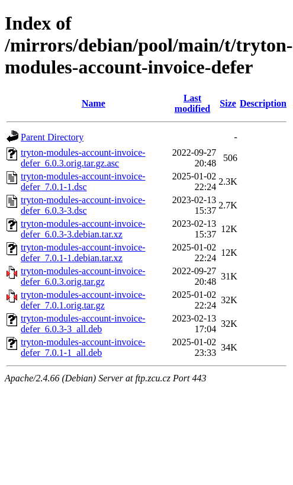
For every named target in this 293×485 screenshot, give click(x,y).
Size (228, 103)
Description (263, 103)
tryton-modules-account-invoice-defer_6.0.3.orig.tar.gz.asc (83, 157)
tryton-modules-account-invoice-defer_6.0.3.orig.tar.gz (83, 276)
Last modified (192, 103)
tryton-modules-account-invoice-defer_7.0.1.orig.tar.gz (83, 300)
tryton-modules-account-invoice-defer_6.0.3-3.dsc (83, 205)
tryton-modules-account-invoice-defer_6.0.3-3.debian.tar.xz (83, 229)
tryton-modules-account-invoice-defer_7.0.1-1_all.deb (83, 347)
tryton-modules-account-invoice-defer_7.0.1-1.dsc (83, 181)
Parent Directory (52, 137)
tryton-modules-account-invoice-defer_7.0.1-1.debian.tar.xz (83, 252)
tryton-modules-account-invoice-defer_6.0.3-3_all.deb (83, 323)
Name (93, 103)
